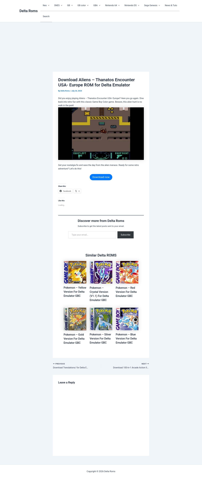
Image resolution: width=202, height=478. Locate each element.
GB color (81, 5)
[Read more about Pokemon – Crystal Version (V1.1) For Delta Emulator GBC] (101, 272)
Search (46, 16)
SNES (57, 5)
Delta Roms (28, 11)
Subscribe (125, 234)
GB (68, 5)
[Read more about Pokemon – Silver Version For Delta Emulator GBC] (101, 318)
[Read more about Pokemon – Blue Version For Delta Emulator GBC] (127, 318)
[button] (47, 5)
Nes (46, 5)
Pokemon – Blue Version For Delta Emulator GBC (126, 338)
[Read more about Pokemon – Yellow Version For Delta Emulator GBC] (75, 272)
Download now (101, 176)
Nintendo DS (128, 5)
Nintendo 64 (109, 5)
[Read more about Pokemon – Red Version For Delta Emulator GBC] (127, 272)
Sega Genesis (148, 5)
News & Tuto (166, 5)
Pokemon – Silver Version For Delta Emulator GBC (100, 338)
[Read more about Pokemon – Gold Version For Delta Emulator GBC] (75, 318)
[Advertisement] (101, 42)
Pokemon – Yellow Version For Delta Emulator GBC (75, 291)
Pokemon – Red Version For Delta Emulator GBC (126, 291)
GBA (94, 5)
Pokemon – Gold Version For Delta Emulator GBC (74, 338)
